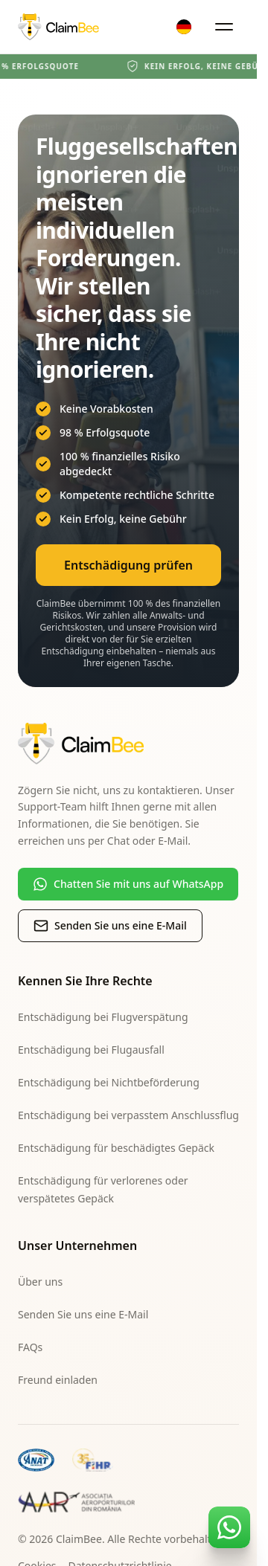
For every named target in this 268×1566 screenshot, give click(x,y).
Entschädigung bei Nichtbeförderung (109, 1082)
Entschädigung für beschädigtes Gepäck (116, 1148)
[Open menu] (224, 26)
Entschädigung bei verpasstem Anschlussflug (128, 1115)
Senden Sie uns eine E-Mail (110, 925)
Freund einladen (58, 1380)
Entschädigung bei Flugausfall (91, 1050)
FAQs (30, 1347)
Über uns (40, 1282)
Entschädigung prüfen (128, 565)
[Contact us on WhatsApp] (229, 1527)
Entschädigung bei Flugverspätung (103, 1017)
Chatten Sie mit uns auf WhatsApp (128, 884)
